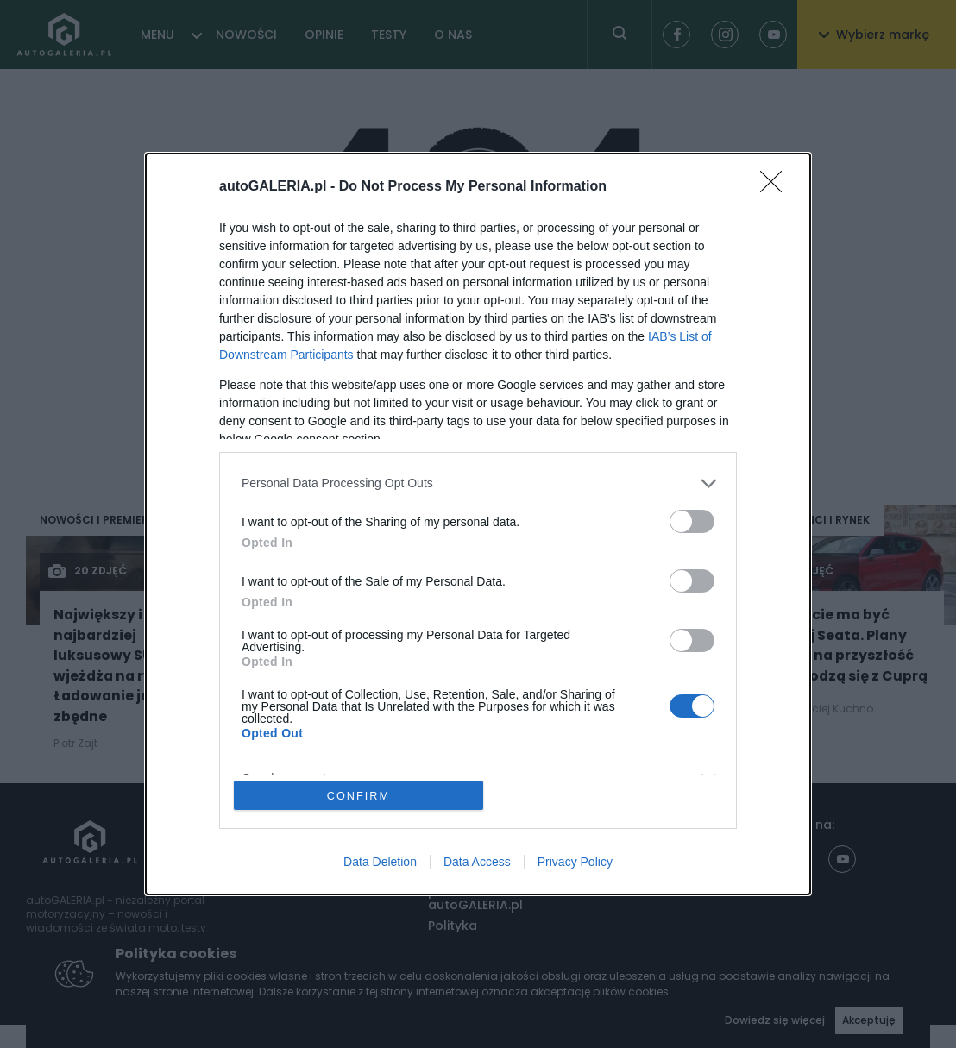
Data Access (477, 862)
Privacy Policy (575, 862)
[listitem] (478, 483)
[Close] (776, 186)
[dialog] (478, 524)
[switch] (692, 520)
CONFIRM (359, 794)
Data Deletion (380, 862)
